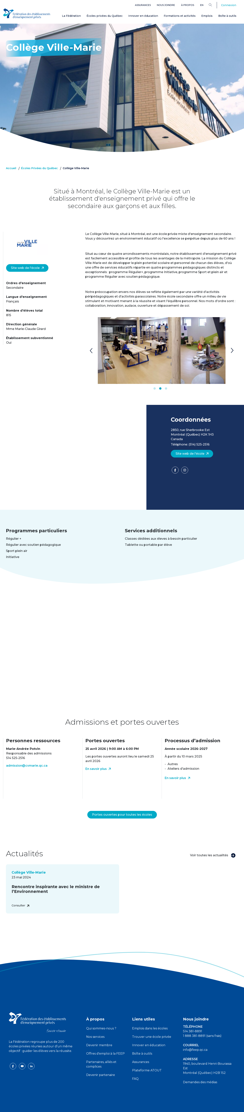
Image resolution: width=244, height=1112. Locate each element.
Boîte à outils (227, 16)
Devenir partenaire (100, 1066)
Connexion (228, 5)
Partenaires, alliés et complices (101, 1055)
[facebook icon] (13, 1057)
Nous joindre (166, 5)
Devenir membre (99, 1036)
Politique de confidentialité (122, 1106)
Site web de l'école (27, 268)
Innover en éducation (143, 16)
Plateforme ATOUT (147, 1061)
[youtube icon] (22, 1057)
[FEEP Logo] (26, 13)
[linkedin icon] (31, 1057)
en (201, 5)
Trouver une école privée (151, 1027)
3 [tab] (166, 389)
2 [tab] (160, 389)
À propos (187, 5)
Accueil (11, 168)
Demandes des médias (200, 1073)
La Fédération (71, 16)
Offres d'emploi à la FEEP (105, 1044)
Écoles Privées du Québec (39, 168)
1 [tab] (155, 389)
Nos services (95, 1027)
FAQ (135, 1069)
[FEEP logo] (37, 1013)
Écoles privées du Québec (105, 16)
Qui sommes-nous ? (101, 1019)
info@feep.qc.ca (195, 1040)
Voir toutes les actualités (213, 846)
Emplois (207, 16)
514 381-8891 (192, 1022)
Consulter (20, 896)
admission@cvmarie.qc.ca (26, 765)
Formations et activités (180, 16)
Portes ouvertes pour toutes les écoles (122, 805)
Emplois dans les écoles (150, 1019)
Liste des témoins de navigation (163, 1106)
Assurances (143, 5)
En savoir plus (98, 769)
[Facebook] (175, 471)
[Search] (213, 5)
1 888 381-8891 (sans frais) (202, 1026)
